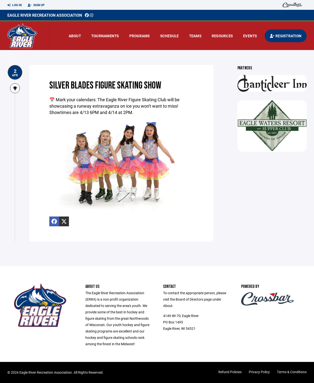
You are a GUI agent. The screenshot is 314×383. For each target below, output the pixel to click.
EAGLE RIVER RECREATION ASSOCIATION (44, 15)
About (75, 35)
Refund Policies (230, 372)
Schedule (169, 35)
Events (250, 35)
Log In (14, 5)
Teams (195, 35)
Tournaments (105, 35)
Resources (222, 35)
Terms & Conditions (292, 372)
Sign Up (36, 5)
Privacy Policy (259, 372)
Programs (139, 35)
